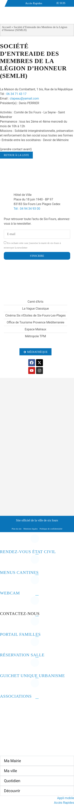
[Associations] (5, 686)
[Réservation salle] (5, 645)
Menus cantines (19, 572)
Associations (16, 696)
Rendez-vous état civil (28, 551)
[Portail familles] (5, 624)
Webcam (10, 593)
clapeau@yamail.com (24, 98)
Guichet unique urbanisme (32, 675)
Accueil (6, 27)
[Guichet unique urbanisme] (5, 665)
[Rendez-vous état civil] (5, 541)
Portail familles (20, 634)
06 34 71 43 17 (16, 94)
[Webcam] (5, 583)
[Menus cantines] (5, 562)
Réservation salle (22, 654)
